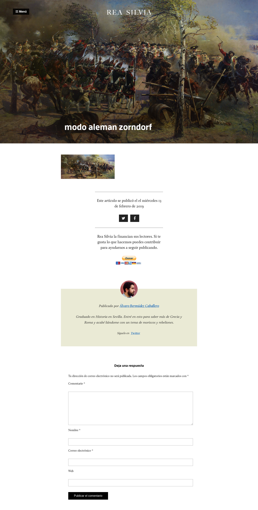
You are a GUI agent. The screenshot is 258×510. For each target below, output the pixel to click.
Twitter (135, 333)
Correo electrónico (80, 456)
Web (70, 476)
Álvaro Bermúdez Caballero (139, 306)
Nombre (74, 436)
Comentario (76, 383)
